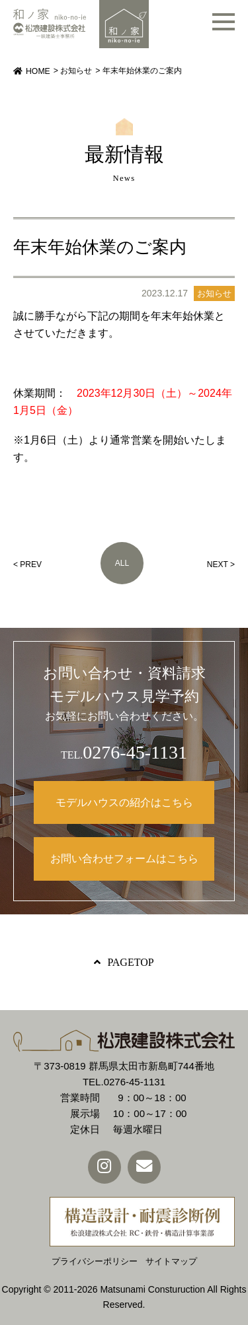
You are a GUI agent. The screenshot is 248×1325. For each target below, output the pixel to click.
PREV (31, 564)
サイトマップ (171, 1261)
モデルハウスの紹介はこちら (124, 802)
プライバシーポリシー (95, 1261)
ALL (122, 563)
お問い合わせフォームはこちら (124, 858)
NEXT (217, 564)
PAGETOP (130, 962)
